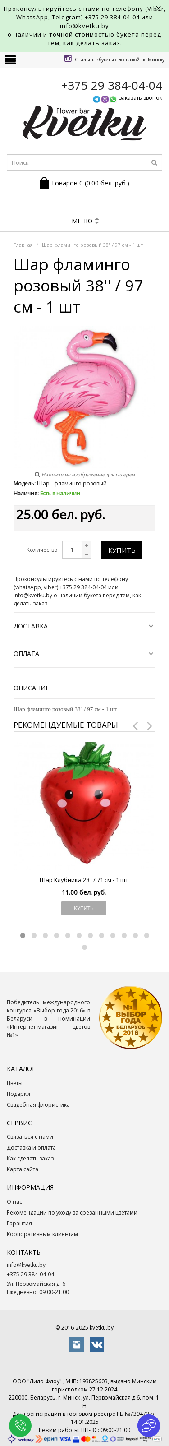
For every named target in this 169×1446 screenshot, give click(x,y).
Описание (31, 688)
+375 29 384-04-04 (112, 17)
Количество (42, 550)
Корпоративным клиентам (42, 1234)
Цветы (15, 1083)
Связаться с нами (30, 1137)
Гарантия (19, 1223)
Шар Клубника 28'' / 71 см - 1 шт (84, 880)
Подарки (18, 1094)
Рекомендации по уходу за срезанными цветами (72, 1212)
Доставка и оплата (31, 1147)
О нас (14, 1202)
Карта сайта (22, 1169)
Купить (122, 549)
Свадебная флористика (38, 1105)
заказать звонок (140, 98)
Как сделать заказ (30, 1158)
